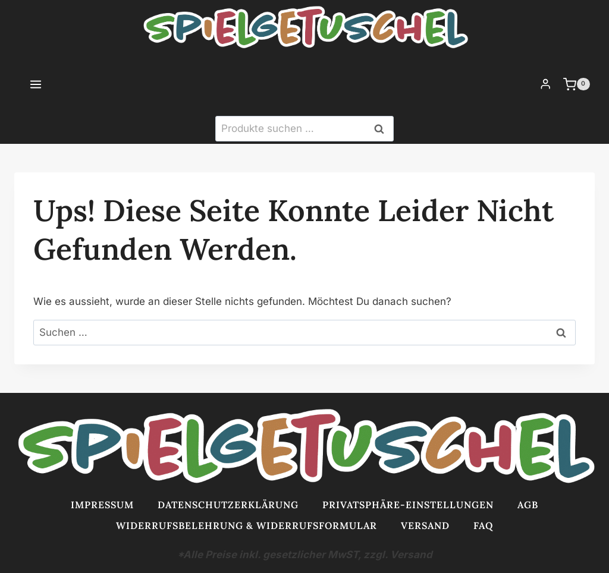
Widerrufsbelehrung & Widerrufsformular (246, 525)
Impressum (102, 505)
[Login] (545, 84)
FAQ (483, 525)
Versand (425, 525)
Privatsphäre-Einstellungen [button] (408, 505)
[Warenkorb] (583, 83)
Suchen (382, 128)
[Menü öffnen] (23, 84)
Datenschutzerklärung (228, 505)
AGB (527, 505)
